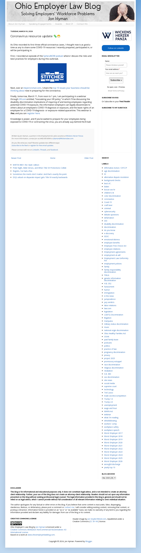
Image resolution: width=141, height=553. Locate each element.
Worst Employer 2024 (113, 455)
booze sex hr (109, 189)
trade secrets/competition (115, 396)
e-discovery (109, 233)
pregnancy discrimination (114, 352)
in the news (109, 296)
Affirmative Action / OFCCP (115, 168)
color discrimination (112, 196)
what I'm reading (111, 417)
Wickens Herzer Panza (74, 136)
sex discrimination (111, 377)
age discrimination (112, 171)
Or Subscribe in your (116, 101)
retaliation (108, 370)
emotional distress (112, 239)
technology (109, 389)
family (106, 266)
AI (105, 174)
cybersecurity (109, 211)
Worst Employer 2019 (113, 439)
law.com (107, 308)
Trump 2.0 (108, 402)
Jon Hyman (40, 527)
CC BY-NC (94, 521)
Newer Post (16, 158)
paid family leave (111, 339)
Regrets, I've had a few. (23, 171)
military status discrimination (116, 324)
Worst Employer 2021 (113, 445)
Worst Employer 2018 (113, 436)
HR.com (22, 99)
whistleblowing (110, 420)
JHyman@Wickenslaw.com (63, 138)
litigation (107, 318)
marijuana (108, 321)
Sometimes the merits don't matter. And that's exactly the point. (40, 174)
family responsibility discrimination (112, 271)
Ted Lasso (108, 392)
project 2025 (109, 358)
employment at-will (112, 255)
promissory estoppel (113, 361)
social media (109, 383)
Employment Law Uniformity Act (116, 259)
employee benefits (112, 242)
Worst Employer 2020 (113, 442)
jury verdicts (109, 302)
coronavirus (109, 199)
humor (107, 290)
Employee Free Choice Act (115, 246)
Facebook (54, 150)
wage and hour (110, 408)
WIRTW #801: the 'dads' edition (26, 165)
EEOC (106, 236)
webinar (107, 414)
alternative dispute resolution (116, 177)
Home (52, 158)
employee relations (112, 249)
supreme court (110, 386)
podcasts (108, 342)
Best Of (69, 24)
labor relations (110, 305)
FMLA (106, 275)
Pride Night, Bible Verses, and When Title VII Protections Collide (39, 168)
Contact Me (82, 24)
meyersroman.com (32, 88)
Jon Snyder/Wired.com (96, 519)
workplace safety (111, 427)
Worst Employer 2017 (113, 433)
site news (108, 380)
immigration (109, 293)
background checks (112, 180)
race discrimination (112, 364)
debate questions (111, 214)
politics (107, 346)
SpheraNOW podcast (53, 56)
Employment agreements (115, 252)
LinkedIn (35, 150)
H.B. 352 (107, 283)
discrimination (110, 227)
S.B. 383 (107, 374)
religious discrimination (114, 367)
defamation (109, 218)
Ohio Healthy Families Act (115, 333)
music (106, 327)
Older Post (88, 158)
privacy (107, 355)
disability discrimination (114, 224)
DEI (105, 221)
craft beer (108, 205)
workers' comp (110, 424)
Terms (114, 91)
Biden (106, 186)
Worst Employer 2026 (113, 461)
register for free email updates (41, 145)
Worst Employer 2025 (113, 458)
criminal (107, 208)
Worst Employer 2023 (113, 452)
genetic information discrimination (112, 279)
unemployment (110, 405)
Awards (58, 24)
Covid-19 (108, 202)
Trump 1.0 (108, 399)
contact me (69, 507)
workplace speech (111, 430)
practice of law (110, 349)
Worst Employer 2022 (113, 448)
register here (33, 113)
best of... (107, 183)
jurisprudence (110, 299)
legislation (108, 311)
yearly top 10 (109, 467)
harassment (109, 286)
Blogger (88, 541)
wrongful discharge (112, 464)
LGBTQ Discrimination (113, 314)
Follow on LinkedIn (116, 48)
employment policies (113, 263)
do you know (109, 230)
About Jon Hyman (16, 24)
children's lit (109, 192)
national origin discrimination (116, 330)
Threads (43, 150)
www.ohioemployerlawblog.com (41, 534)
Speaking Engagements (40, 24)
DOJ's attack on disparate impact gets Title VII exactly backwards (40, 177)
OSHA (106, 336)
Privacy (121, 91)
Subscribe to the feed (19, 145)
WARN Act (108, 411)
